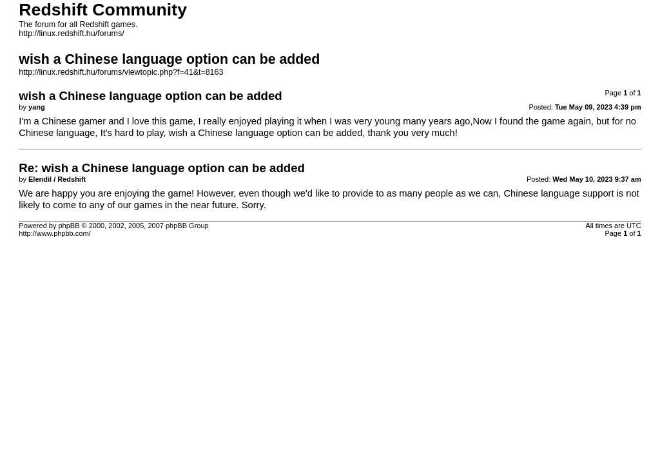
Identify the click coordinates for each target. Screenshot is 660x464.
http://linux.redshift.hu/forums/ (71, 33)
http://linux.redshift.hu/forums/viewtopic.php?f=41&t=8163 (121, 72)
